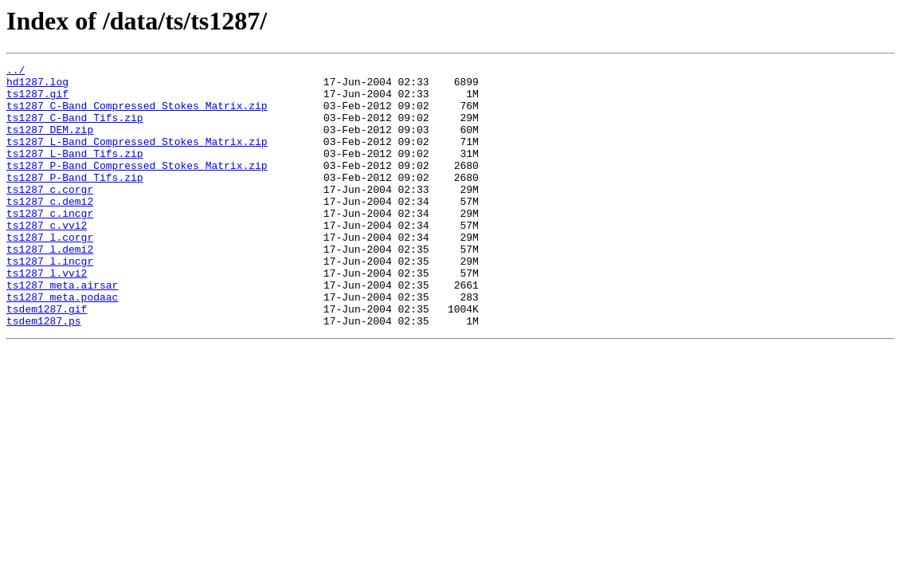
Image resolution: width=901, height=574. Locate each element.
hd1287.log (37, 86)
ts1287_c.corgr (49, 215)
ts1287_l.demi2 (49, 287)
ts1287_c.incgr (49, 244)
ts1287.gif (37, 100)
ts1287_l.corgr (49, 272)
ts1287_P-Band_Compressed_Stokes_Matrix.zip (137, 186)
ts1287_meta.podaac (62, 344)
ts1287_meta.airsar (62, 330)
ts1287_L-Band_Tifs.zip (74, 172)
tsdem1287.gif (46, 359)
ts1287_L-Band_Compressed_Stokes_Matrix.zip (137, 158)
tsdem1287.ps (43, 373)
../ (15, 72)
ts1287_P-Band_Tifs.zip (74, 201)
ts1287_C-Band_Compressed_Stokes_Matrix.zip (137, 115)
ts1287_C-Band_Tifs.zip (74, 129)
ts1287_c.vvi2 (46, 258)
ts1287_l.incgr (49, 301)
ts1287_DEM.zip (49, 143)
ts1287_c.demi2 (49, 229)
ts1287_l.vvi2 (46, 316)
